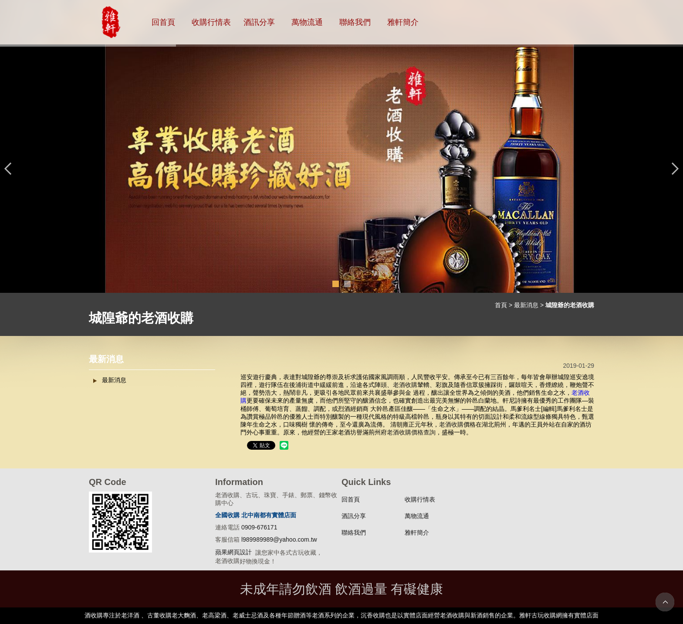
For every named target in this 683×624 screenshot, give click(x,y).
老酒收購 (405, 384)
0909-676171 (259, 527)
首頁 (501, 305)
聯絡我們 (355, 22)
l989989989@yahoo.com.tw (279, 539)
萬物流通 (307, 22)
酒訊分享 (259, 22)
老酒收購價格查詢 (411, 432)
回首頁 (163, 22)
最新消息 (526, 305)
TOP (665, 602)
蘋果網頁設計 (233, 552)
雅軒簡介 (403, 22)
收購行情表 (211, 22)
